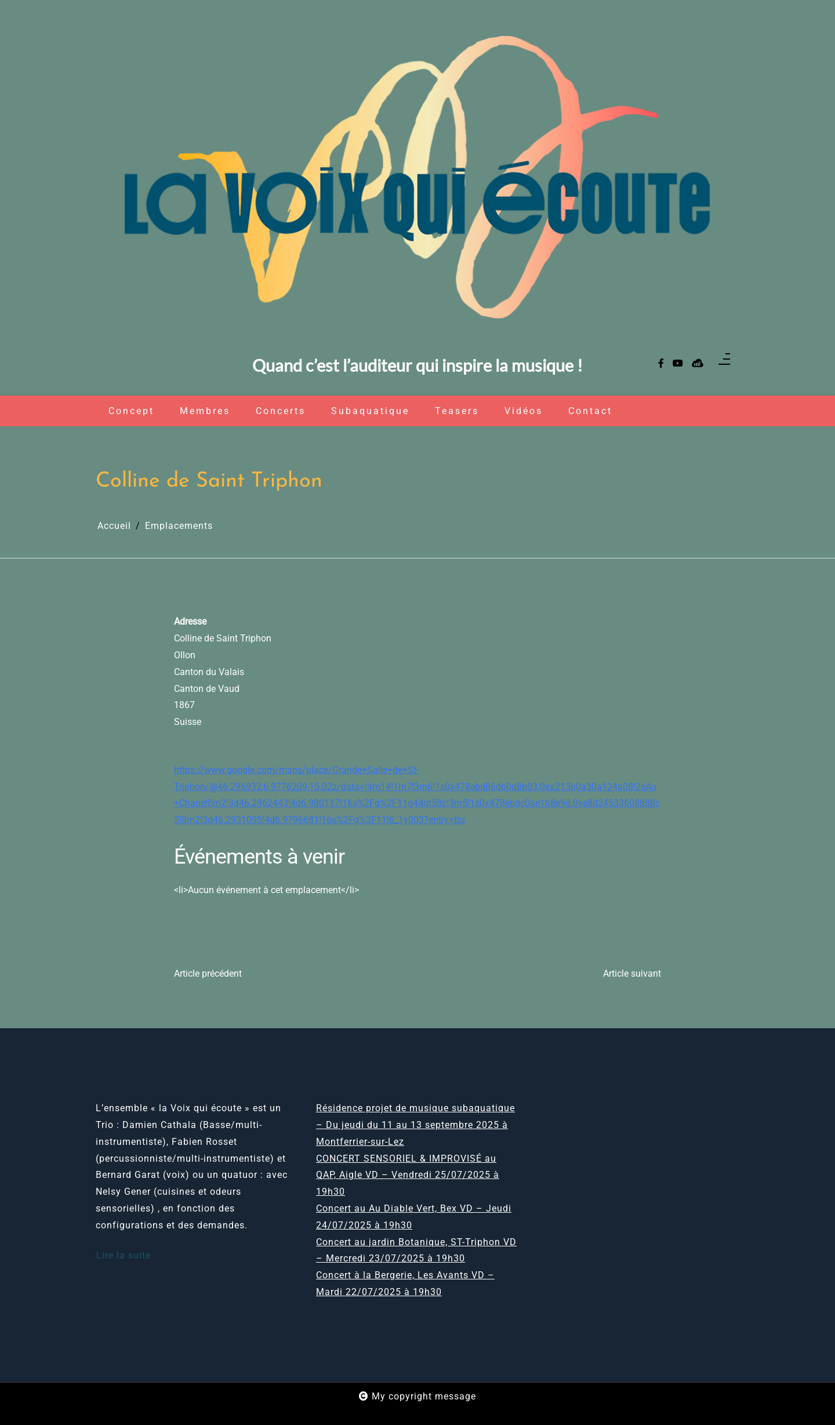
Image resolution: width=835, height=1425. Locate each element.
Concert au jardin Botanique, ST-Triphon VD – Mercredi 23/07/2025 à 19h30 (416, 1250)
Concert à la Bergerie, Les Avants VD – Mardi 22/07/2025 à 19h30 (405, 1283)
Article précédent (208, 973)
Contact (590, 410)
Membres (205, 410)
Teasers (457, 410)
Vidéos (523, 410)
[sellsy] (697, 364)
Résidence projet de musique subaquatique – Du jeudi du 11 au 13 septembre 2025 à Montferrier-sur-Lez (415, 1125)
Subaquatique (370, 410)
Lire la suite (123, 1255)
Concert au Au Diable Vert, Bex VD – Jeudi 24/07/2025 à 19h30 (413, 1217)
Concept (131, 410)
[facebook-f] (661, 364)
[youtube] (678, 364)
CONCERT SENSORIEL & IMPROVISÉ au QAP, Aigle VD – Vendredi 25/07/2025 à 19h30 (407, 1175)
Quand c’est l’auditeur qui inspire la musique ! (417, 365)
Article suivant (632, 973)
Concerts (281, 410)
